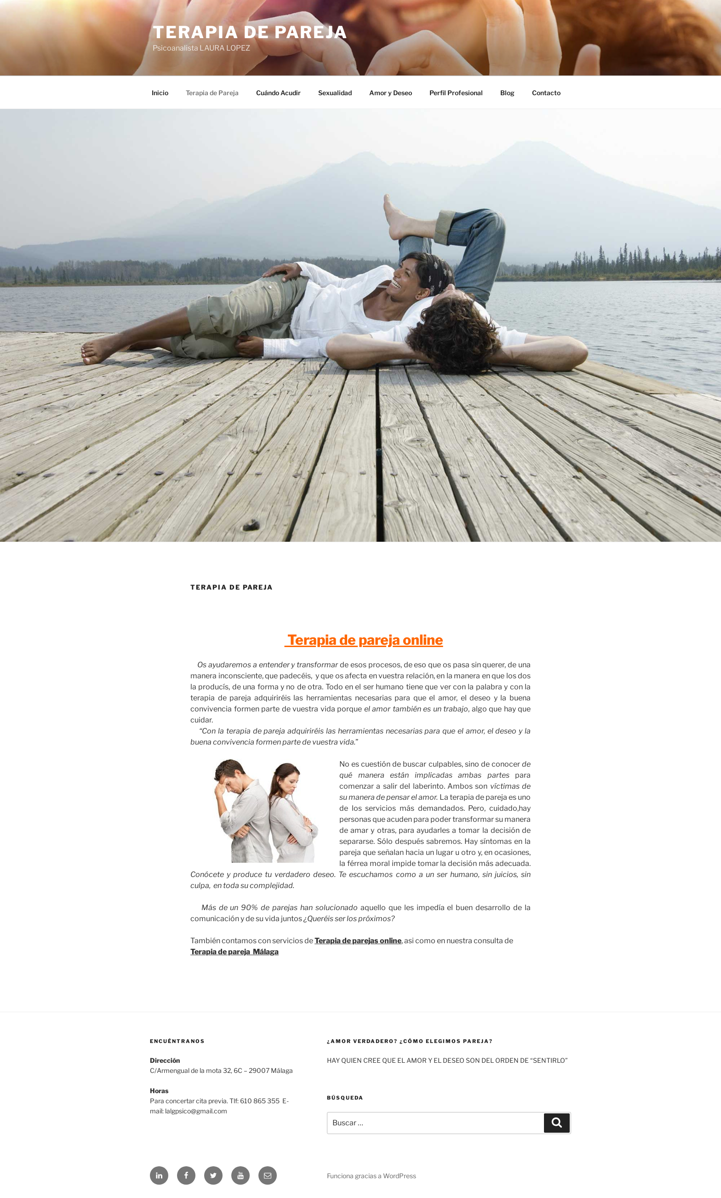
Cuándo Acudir (278, 93)
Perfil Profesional (456, 93)
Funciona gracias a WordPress (371, 1176)
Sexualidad (335, 93)
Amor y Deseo (390, 93)
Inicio (160, 93)
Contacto (546, 93)
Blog (507, 93)
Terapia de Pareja (250, 32)
